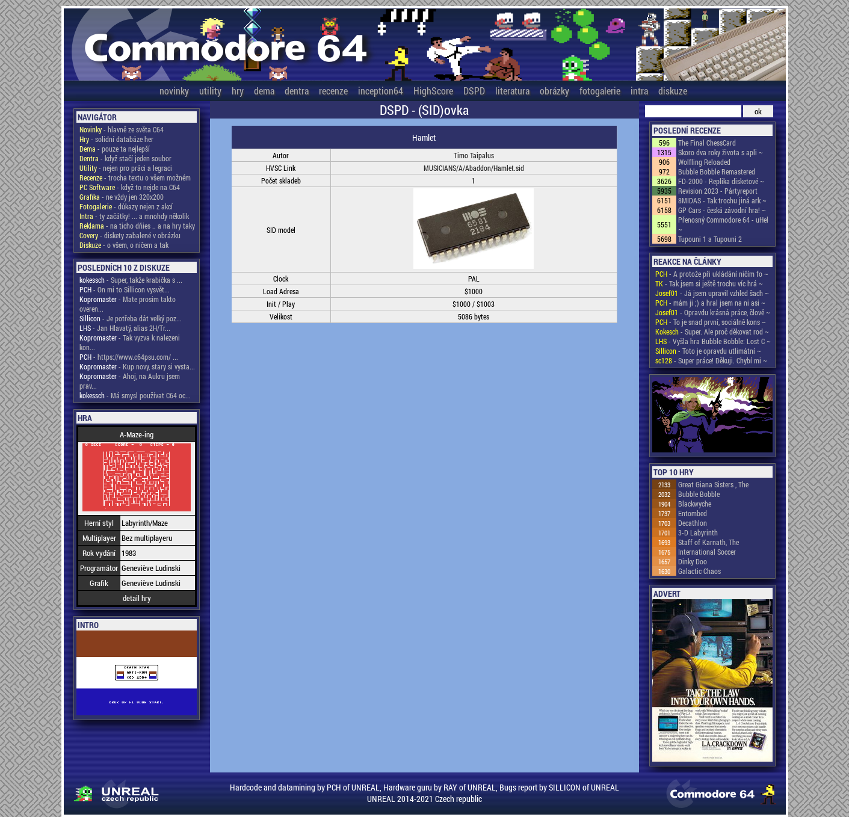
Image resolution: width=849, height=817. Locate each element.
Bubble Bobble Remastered (716, 171)
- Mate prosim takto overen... (127, 303)
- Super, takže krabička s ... (130, 280)
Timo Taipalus (474, 155)
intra (639, 90)
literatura (512, 90)
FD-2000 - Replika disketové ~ (721, 181)
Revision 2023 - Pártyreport (718, 191)
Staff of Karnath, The (708, 542)
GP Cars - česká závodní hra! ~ (722, 210)
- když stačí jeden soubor (125, 158)
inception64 (380, 90)
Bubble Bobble (699, 494)
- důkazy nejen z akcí (126, 206)
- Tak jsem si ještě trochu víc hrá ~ (709, 283)
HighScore (433, 90)
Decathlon (692, 523)
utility (210, 90)
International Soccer (707, 551)
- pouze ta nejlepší (114, 148)
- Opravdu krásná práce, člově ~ (712, 312)
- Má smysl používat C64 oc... (135, 395)
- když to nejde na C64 (129, 187)
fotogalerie (599, 90)
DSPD (474, 90)
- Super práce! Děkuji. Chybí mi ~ (711, 360)
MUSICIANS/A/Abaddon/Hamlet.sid (474, 168)
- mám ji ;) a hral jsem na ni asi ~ (710, 302)
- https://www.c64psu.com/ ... (128, 357)
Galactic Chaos (699, 571)
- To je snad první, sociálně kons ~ (710, 322)
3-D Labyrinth (698, 532)
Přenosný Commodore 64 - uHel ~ (723, 224)
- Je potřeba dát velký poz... (130, 318)
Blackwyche (694, 503)
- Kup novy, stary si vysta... (137, 366)
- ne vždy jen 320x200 (121, 197)
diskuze (672, 90)
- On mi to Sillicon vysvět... (124, 289)
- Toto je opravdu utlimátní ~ (708, 351)
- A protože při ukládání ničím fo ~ (711, 274)
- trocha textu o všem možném (135, 177)
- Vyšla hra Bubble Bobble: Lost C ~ (713, 341)
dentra (297, 90)
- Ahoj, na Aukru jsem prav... (129, 380)
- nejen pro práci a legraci (125, 168)
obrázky (554, 90)
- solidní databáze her (116, 139)
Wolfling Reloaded (704, 162)
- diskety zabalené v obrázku (130, 235)
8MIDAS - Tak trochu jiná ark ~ (722, 200)
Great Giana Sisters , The (713, 484)
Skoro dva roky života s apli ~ (720, 152)
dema (264, 90)
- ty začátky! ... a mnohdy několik (134, 216)
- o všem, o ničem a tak (123, 245)
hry (238, 90)
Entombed (692, 513)
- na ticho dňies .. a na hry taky (137, 225)
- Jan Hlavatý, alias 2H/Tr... (124, 328)
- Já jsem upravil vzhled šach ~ (712, 293)
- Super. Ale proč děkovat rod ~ (712, 331)
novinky (174, 90)
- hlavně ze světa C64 (121, 129)
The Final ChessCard (707, 142)
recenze (333, 90)
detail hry (137, 598)
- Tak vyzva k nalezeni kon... (129, 342)
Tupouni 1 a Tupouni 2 (710, 239)
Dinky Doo (692, 561)
